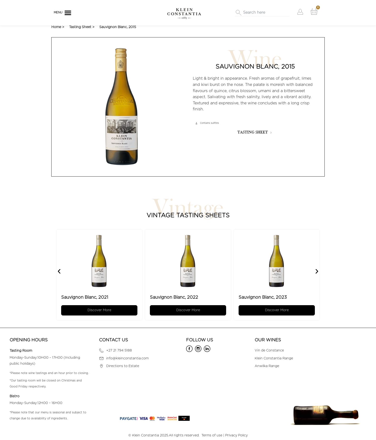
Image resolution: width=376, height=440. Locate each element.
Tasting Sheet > (81, 27)
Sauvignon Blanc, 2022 (176, 297)
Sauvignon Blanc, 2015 (117, 27)
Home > (57, 27)
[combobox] (262, 12)
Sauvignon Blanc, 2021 (86, 297)
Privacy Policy (236, 435)
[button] (67, 12)
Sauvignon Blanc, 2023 (265, 297)
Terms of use (211, 435)
